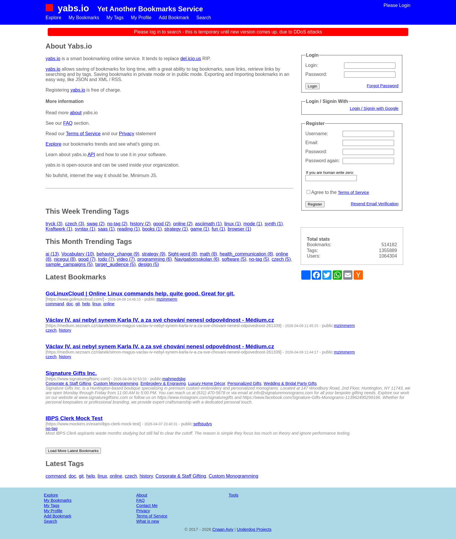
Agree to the (323, 192)
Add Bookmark (174, 17)
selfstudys (202, 424)
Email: (311, 142)
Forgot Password (382, 85)
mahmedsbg (173, 378)
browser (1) (239, 228)
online (108, 303)
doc (69, 303)
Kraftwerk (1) (59, 228)
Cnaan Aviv (223, 529)
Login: (311, 65)
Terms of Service (353, 192)
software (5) (234, 259)
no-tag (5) (259, 259)
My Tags (115, 17)
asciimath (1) (208, 223)
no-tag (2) (117, 223)
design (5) (148, 264)
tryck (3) (54, 223)
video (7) (126, 259)
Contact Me (147, 505)
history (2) (140, 223)
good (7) (87, 259)
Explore (53, 17)
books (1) (152, 228)
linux (96, 303)
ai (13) (52, 253)
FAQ (67, 123)
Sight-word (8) (182, 253)
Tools (233, 495)
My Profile (141, 17)
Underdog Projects (254, 529)
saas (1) (106, 228)
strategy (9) (153, 253)
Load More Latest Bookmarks (73, 451)
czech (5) (281, 259)
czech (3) (74, 223)
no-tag (52, 428)
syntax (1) (85, 228)
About (141, 495)
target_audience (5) (115, 264)
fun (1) (218, 228)
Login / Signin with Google (374, 108)
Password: (316, 74)
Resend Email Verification (374, 203)
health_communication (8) (246, 253)
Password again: (322, 160)
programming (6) (155, 259)
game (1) (199, 228)
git (77, 303)
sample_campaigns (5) (69, 264)
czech (51, 330)
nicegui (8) (65, 259)
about (75, 112)
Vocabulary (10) (77, 253)
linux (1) (232, 223)
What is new (147, 521)
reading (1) (128, 228)
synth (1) (274, 223)
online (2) (183, 223)
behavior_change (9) (118, 253)
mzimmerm (166, 299)
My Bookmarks (84, 17)
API (91, 154)
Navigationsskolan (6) (196, 259)
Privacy (126, 133)
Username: (316, 133)
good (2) (162, 223)
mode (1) (252, 223)
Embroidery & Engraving (163, 383)
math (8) (208, 253)
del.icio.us (190, 58)
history (65, 330)
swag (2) (95, 223)
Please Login (397, 5)
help (86, 303)
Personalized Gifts (244, 383)
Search (204, 17)
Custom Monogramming (115, 383)
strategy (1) (176, 228)
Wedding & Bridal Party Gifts (290, 383)
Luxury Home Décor (206, 383)
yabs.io (74, 8)
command (55, 303)
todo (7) (106, 259)
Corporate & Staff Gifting (68, 383)
